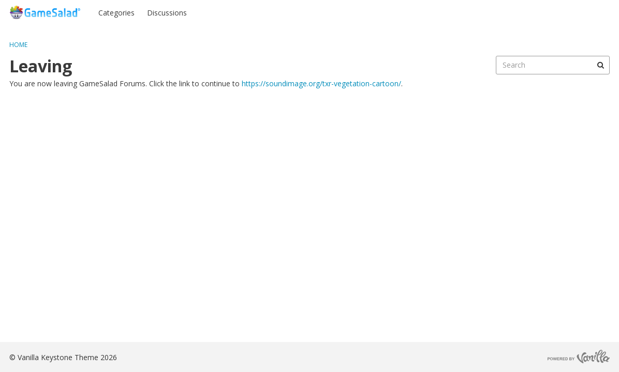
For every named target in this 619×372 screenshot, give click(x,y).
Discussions (167, 13)
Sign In (549, 12)
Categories (116, 13)
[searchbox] (553, 65)
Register (589, 12)
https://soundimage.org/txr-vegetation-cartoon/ (321, 83)
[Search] (600, 65)
